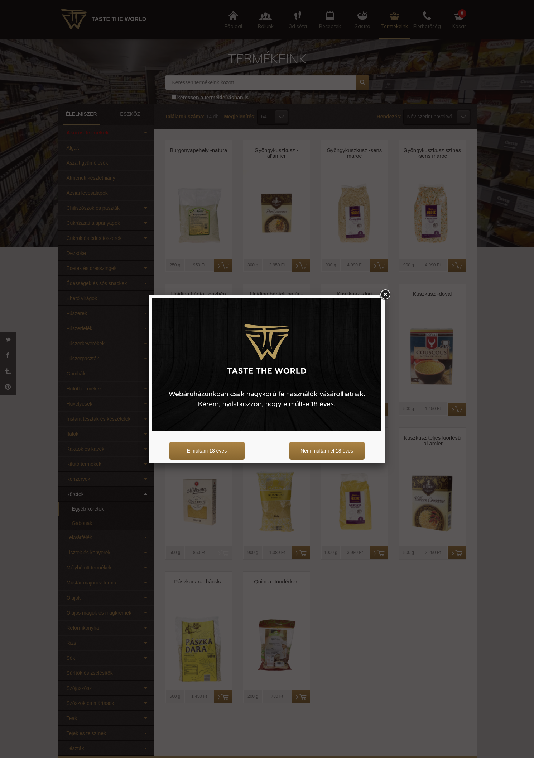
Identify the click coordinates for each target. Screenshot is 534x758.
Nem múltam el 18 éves (326, 451)
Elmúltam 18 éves (207, 451)
